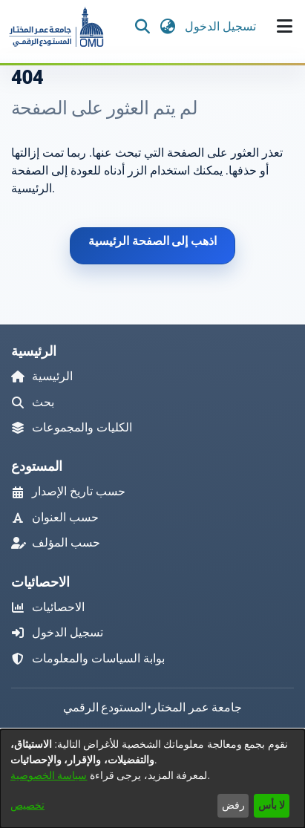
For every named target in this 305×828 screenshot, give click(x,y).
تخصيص (27, 805)
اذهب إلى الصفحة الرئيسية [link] (152, 241)
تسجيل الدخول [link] (221, 26)
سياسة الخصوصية (48, 775)
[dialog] (152, 778)
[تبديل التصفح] (284, 27)
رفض (233, 805)
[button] (55, 27)
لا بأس (271, 805)
